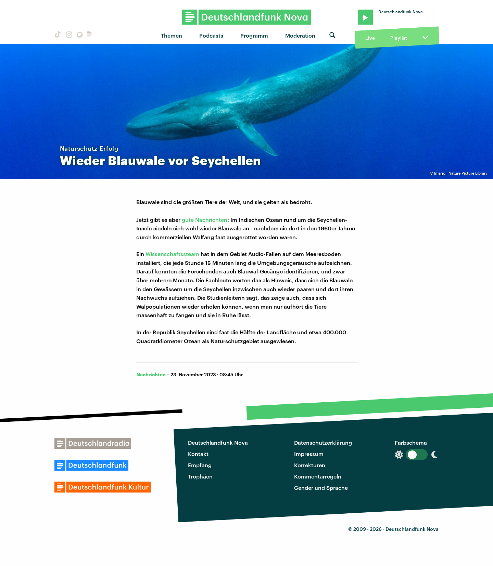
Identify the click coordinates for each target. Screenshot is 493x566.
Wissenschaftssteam (172, 254)
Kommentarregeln (317, 476)
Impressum (309, 453)
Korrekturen (309, 465)
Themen (171, 35)
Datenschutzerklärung (323, 442)
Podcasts (211, 35)
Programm (254, 35)
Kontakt (198, 453)
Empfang (200, 465)
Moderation (300, 35)
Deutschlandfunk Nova (218, 442)
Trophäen (200, 476)
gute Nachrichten (204, 219)
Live (370, 38)
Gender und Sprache (321, 487)
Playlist (398, 38)
